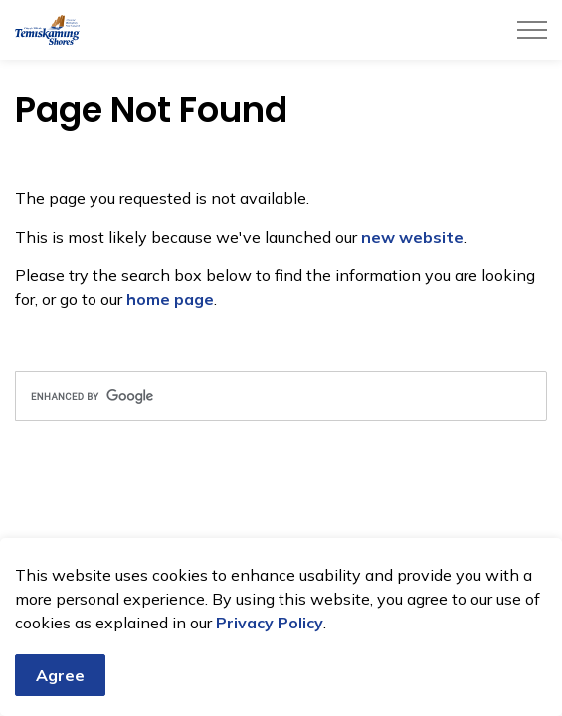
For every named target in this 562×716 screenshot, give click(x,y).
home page (170, 299)
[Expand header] (532, 30)
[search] (281, 396)
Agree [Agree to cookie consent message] (60, 678)
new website (412, 237)
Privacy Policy (269, 625)
